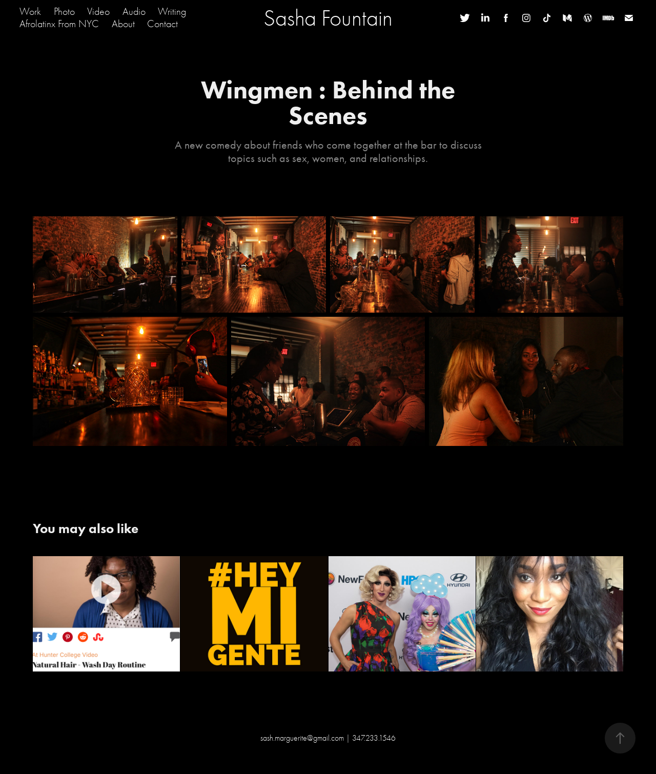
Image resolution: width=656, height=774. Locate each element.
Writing (172, 11)
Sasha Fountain (328, 18)
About (123, 24)
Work (30, 11)
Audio (134, 11)
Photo (64, 11)
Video (98, 11)
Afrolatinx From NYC (59, 24)
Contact (162, 24)
